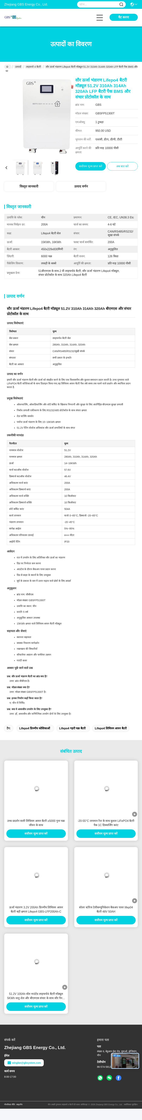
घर (7, 67)
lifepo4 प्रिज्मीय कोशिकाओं (34, 728)
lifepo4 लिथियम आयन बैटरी (111, 728)
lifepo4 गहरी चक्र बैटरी (72, 728)
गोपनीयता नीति (9, 1104)
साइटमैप (19, 1104)
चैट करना (123, 17)
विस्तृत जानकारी (29, 186)
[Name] (121, 4)
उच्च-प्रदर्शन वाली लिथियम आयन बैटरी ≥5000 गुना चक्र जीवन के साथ (36, 823)
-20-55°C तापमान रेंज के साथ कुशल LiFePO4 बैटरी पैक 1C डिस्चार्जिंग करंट (106, 823)
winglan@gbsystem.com (24, 1063)
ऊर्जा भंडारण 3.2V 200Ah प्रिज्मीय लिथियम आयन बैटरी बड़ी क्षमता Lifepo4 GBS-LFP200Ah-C (36, 909)
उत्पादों (18, 66)
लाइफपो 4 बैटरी (33, 66)
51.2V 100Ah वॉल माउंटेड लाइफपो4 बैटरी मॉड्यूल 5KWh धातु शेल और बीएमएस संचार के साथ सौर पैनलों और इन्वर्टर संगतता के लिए (36, 996)
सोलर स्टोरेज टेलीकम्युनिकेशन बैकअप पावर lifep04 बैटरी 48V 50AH (106, 909)
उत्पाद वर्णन (81, 186)
